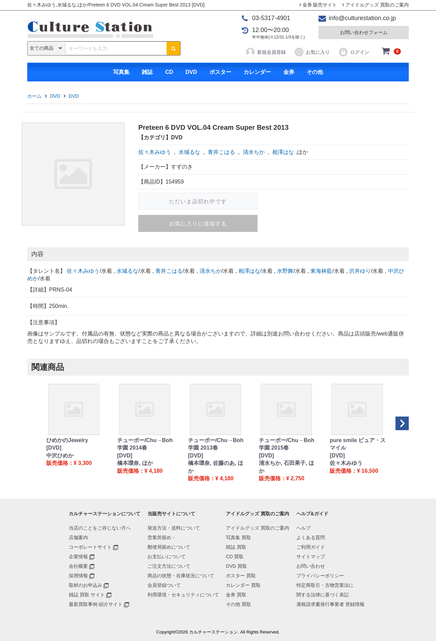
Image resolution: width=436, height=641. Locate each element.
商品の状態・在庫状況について (180, 575)
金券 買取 (236, 594)
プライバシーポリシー (320, 575)
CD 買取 (235, 556)
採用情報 (78, 575)
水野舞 (285, 271)
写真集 (121, 72)
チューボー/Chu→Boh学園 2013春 (216, 444)
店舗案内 (78, 537)
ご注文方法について (168, 566)
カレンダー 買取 (243, 585)
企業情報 (78, 556)
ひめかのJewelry (67, 440)
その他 (315, 72)
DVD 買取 (236, 566)
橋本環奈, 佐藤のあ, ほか (215, 466)
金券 (288, 72)
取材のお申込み (85, 585)
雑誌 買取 (236, 547)
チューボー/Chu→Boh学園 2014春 (145, 444)
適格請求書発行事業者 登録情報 (330, 604)
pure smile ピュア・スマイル (358, 444)
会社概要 (78, 566)
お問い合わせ (310, 566)
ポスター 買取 (241, 575)
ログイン (353, 52)
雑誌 (147, 72)
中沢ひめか (60, 455)
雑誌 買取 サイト (87, 594)
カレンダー (257, 72)
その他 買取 (238, 604)
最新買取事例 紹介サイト (96, 604)
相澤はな (283, 152)
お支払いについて (166, 556)
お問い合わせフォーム (364, 32)
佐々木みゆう (154, 152)
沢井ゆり (360, 271)
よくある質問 (310, 537)
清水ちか (254, 152)
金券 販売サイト (318, 4)
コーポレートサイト (90, 547)
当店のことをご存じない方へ (100, 528)
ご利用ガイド (310, 547)
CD (169, 72)
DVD (191, 72)
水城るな (189, 152)
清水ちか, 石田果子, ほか (286, 466)
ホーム (34, 96)
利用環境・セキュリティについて (183, 594)
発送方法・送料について (173, 528)
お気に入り (312, 52)
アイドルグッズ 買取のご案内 (375, 4)
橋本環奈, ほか (135, 463)
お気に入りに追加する (198, 223)
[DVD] (53, 448)
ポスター (220, 72)
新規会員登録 (265, 52)
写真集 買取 (238, 537)
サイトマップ (310, 556)
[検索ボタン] (173, 48)
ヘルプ (303, 528)
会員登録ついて (164, 585)
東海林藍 (321, 271)
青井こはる (221, 152)
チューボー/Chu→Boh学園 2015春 (286, 444)
